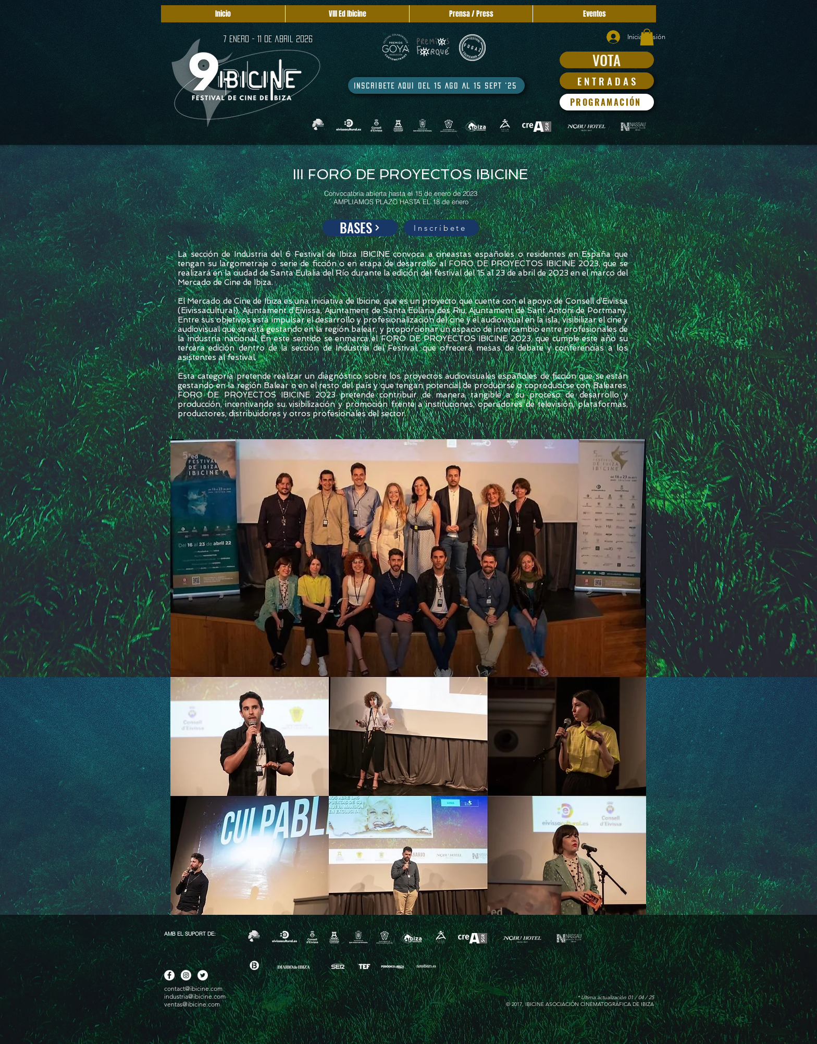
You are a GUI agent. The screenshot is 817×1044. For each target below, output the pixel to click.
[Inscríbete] (441, 227)
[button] (647, 37)
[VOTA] (607, 60)
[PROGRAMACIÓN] (607, 102)
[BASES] (360, 227)
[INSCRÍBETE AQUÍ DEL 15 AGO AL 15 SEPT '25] (436, 85)
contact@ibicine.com (193, 988)
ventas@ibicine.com (192, 1004)
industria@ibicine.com (195, 996)
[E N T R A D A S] (607, 80)
